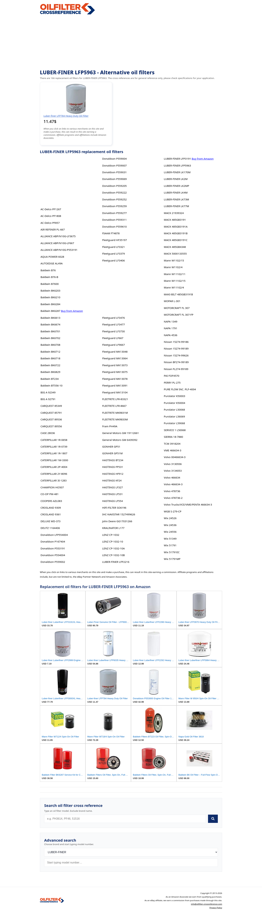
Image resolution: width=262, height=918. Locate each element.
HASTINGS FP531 (112, 467)
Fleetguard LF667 (112, 338)
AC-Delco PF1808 (51, 216)
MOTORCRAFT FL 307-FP (178, 314)
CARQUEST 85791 (51, 412)
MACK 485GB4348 (175, 247)
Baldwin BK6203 (50, 290)
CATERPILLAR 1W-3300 (54, 460)
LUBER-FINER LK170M (177, 172)
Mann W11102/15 (174, 280)
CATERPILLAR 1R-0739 (54, 446)
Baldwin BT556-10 (51, 385)
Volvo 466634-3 (173, 484)
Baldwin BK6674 (50, 324)
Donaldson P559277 (114, 213)
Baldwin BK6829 (50, 372)
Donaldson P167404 (53, 541)
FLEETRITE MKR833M (115, 419)
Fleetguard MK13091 (115, 385)
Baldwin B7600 (50, 284)
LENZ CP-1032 (110, 534)
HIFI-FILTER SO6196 (114, 507)
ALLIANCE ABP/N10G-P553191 (59, 249)
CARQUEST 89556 (51, 426)
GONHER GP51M (112, 453)
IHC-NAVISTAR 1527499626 (118, 514)
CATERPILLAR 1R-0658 (54, 440)
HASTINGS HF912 (112, 473)
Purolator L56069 (174, 416)
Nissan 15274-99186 (176, 341)
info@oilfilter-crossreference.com (206, 904)
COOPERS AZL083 (51, 501)
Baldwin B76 (48, 270)
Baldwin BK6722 (50, 365)
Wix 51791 (170, 545)
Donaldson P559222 (114, 192)
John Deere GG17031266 (117, 521)
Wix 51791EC (172, 552)
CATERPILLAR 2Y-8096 (54, 473)
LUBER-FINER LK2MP (176, 185)
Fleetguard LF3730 (113, 331)
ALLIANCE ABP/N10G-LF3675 (58, 236)
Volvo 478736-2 (173, 498)
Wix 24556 (170, 531)
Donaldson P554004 (53, 555)
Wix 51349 (170, 538)
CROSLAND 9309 (51, 507)
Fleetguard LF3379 (113, 253)
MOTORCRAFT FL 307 (177, 308)
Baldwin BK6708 (50, 344)
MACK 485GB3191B (176, 233)
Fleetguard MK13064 (115, 358)
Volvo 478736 (172, 491)
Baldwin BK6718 (50, 358)
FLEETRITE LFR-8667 (114, 405)
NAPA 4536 (170, 335)
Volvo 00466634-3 (174, 457)
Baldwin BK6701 (50, 331)
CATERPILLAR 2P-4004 (54, 467)
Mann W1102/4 (173, 267)
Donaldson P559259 (114, 206)
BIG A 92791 (48, 399)
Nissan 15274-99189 (176, 348)
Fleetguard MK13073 (115, 365)
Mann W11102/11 (174, 274)
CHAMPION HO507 (52, 487)
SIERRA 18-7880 (173, 436)
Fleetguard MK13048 (115, 351)
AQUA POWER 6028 (52, 256)
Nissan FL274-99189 (176, 369)
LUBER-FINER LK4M (176, 192)
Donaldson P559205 (114, 185)
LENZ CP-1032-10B (113, 555)
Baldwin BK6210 (50, 297)
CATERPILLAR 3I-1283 (54, 480)
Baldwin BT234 (50, 378)
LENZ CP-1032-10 (112, 541)
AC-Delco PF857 (50, 222)
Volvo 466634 (172, 477)
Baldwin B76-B (49, 277)
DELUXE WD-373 (51, 521)
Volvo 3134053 (173, 470)
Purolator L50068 (174, 409)
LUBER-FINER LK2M (176, 179)
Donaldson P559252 (114, 199)
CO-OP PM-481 (50, 494)
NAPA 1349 (170, 321)
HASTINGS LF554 (112, 501)
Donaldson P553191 (53, 548)
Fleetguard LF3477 (113, 324)
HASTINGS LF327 (112, 487)
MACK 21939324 (174, 213)
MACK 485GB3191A (176, 226)
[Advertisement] (131, 42)
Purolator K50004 (174, 403)
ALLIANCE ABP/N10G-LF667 (57, 243)
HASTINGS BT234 (112, 460)
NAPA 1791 (170, 328)
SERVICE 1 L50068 (175, 430)
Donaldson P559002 (53, 561)
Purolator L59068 (174, 423)
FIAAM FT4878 (110, 233)
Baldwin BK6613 (50, 317)
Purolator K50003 (174, 396)
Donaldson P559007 (114, 165)
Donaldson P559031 (114, 172)
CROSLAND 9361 (51, 514)
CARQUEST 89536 (51, 419)
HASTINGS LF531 (112, 494)
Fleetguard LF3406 (113, 260)
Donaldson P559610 (114, 226)
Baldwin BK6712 (50, 351)
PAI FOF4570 (171, 375)
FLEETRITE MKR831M (115, 412)
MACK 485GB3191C (175, 240)
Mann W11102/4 (174, 287)
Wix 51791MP (172, 559)
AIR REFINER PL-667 (53, 229)
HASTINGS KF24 (111, 480)
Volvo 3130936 (173, 464)
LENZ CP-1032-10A (113, 548)
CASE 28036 (48, 433)
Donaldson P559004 (114, 158)
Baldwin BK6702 (50, 338)
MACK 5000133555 (175, 253)
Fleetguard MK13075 (115, 372)
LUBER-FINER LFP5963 (177, 165)
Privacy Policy (215, 907)
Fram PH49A (109, 426)
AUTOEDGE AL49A (52, 263)
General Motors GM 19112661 (120, 433)
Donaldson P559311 (114, 219)
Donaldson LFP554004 (54, 534)
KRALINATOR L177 (113, 528)
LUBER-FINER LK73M (176, 199)
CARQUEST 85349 (51, 405)
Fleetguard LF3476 (113, 317)
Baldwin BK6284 (50, 304)
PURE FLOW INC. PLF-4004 (180, 389)
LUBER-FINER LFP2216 (115, 561)
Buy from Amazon (72, 311)
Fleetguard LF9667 (113, 344)
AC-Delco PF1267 (51, 209)
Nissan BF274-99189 (176, 362)
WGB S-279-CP (172, 511)
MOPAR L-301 (172, 301)
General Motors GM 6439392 (119, 440)
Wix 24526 (170, 518)
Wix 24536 (170, 525)
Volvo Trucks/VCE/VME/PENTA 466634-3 (188, 504)
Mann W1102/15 (174, 260)
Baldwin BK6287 (50, 311)
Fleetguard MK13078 (115, 378)
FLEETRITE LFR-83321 (115, 399)
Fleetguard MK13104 (115, 392)
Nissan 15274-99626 (176, 355)
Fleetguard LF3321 (113, 247)
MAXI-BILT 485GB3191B (178, 294)
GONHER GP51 (111, 446)
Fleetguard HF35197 (114, 240)
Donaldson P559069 (114, 179)
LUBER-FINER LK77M (176, 206)
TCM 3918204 (172, 443)
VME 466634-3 (172, 450)
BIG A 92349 (48, 392)
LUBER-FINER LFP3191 (177, 158)
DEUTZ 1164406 (50, 528)
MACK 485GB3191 (175, 219)
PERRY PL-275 (172, 382)
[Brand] (131, 852)
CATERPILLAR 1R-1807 (54, 453)
